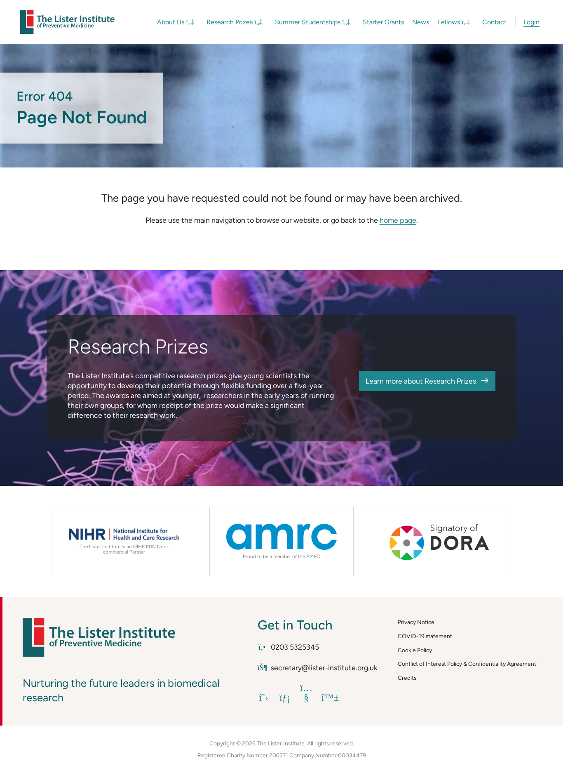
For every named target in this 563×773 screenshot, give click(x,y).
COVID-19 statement (425, 636)
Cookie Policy (415, 650)
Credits (407, 677)
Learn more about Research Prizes (421, 381)
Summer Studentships (312, 22)
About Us (175, 22)
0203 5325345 (288, 647)
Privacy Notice (416, 622)
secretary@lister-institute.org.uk (318, 667)
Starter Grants (383, 22)
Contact (494, 22)
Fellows (453, 22)
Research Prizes (234, 22)
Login (531, 22)
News (420, 22)
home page (398, 220)
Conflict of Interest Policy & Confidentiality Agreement (467, 663)
